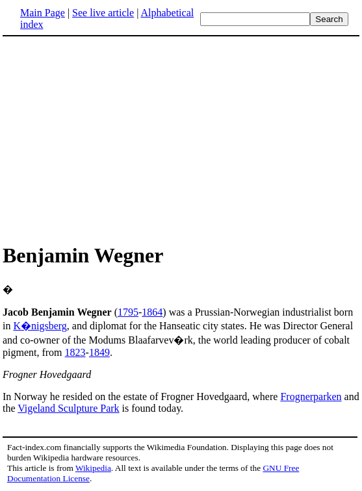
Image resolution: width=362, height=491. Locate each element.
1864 (152, 312)
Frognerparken (310, 396)
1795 (128, 312)
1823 (75, 352)
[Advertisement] (181, 139)
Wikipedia (93, 468)
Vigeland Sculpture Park (68, 408)
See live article (103, 12)
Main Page (42, 12)
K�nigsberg (39, 325)
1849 (99, 352)
